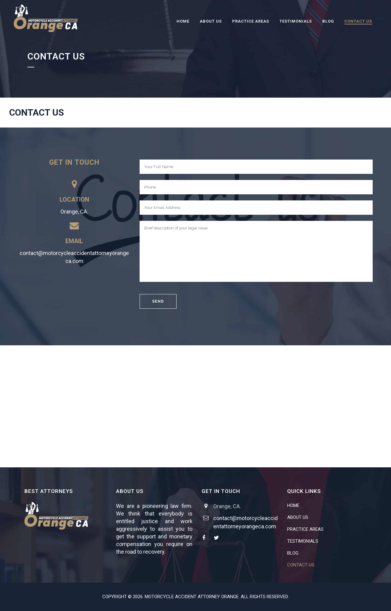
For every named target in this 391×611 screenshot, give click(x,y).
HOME (293, 505)
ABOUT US (297, 517)
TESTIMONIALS (302, 541)
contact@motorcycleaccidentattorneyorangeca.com (74, 257)
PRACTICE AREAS (305, 529)
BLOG (292, 553)
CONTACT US (300, 565)
